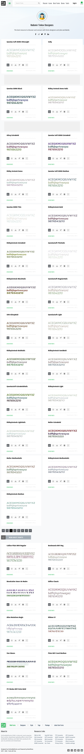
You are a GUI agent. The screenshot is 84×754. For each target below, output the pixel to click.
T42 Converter (48, 741)
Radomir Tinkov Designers (42, 25)
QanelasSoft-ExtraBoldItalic (17, 386)
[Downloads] (15, 65)
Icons (50, 3)
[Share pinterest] (45, 34)
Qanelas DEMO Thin (14, 207)
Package (47, 725)
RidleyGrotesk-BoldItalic (16, 351)
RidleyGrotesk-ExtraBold (16, 243)
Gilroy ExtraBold (13, 135)
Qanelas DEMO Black (14, 89)
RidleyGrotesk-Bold (55, 207)
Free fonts (3, 3)
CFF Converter (38, 741)
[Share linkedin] (48, 34)
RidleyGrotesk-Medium (15, 494)
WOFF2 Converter (70, 737)
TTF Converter (59, 735)
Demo (63, 3)
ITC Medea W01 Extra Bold (16, 689)
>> (30, 530)
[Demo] (26, 65)
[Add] (8, 65)
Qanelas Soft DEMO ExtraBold (59, 135)
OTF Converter (69, 735)
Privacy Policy (59, 743)
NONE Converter (38, 743)
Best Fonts (56, 3)
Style (31, 725)
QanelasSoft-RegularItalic (58, 279)
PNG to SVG (37, 735)
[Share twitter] (42, 34)
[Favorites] (11, 65)
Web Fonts (13, 725)
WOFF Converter (59, 737)
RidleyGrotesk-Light (55, 386)
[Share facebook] (35, 34)
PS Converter (69, 739)
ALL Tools (47, 743)
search (38, 3)
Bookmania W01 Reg (55, 546)
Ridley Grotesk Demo (14, 171)
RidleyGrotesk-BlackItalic (16, 279)
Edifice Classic (53, 581)
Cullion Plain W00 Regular (16, 546)
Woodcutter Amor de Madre (17, 581)
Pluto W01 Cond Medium (57, 653)
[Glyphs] (19, 65)
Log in (74, 3)
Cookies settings (70, 743)
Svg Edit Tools (49, 735)
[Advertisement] (42, 79)
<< (3, 530)
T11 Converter (59, 741)
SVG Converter (38, 737)
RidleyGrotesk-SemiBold (57, 351)
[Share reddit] (38, 34)
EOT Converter (49, 737)
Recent (45, 3)
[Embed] (23, 65)
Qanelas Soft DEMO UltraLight (18, 42)
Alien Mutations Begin (15, 617)
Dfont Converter (70, 741)
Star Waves (11, 653)
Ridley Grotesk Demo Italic (58, 89)
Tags (39, 725)
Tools (67, 3)
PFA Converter (38, 739)
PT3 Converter (59, 739)
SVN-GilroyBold (12, 315)
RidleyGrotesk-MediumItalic (58, 458)
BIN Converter (49, 739)
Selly (50, 42)
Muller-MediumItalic (14, 458)
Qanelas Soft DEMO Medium (58, 171)
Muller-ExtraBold (54, 422)
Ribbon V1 (52, 617)
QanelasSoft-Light (55, 315)
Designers (23, 725)
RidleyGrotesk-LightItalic (16, 422)
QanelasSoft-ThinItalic (56, 243)
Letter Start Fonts (59, 725)
